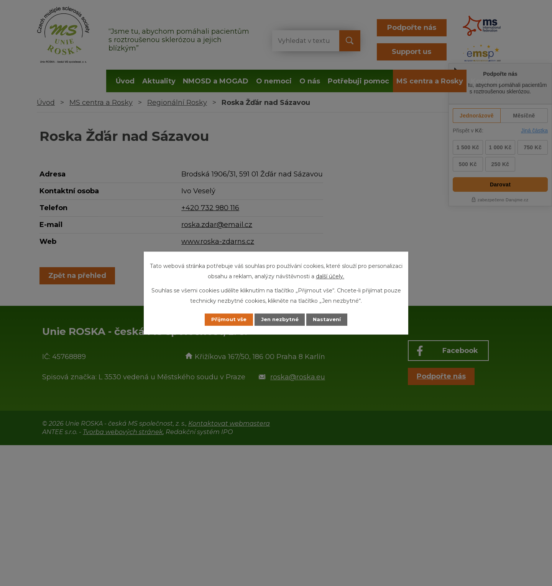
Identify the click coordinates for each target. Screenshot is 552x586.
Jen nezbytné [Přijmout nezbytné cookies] (280, 319)
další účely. (330, 276)
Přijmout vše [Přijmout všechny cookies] (224, 319)
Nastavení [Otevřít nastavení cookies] (332, 319)
